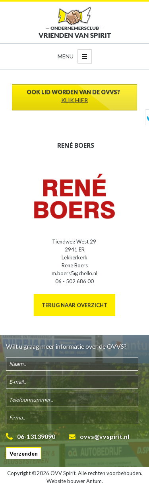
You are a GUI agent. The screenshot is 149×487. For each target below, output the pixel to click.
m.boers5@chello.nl (74, 273)
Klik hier (74, 100)
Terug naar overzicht (74, 305)
